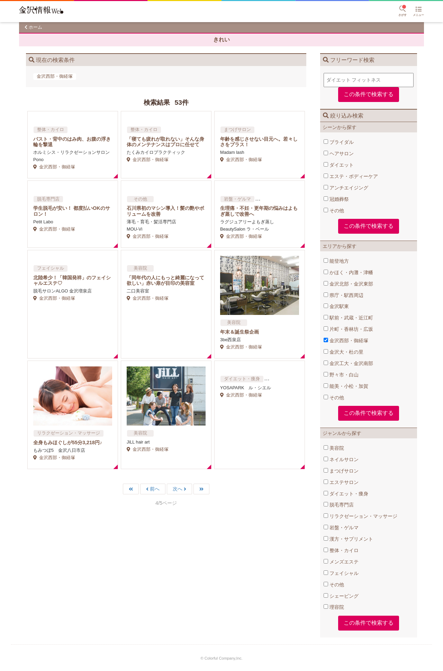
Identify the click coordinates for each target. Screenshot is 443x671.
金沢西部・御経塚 (346, 340)
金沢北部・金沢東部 (348, 284)
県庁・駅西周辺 (343, 295)
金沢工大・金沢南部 (348, 363)
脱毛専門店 (339, 504)
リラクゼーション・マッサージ (360, 516)
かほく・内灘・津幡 (348, 272)
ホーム (35, 27)
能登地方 (336, 261)
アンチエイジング (346, 187)
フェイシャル (341, 573)
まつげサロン (341, 471)
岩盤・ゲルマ (341, 527)
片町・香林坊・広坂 (348, 329)
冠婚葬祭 (336, 199)
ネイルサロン (341, 459)
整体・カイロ (341, 550)
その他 (334, 210)
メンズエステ (341, 562)
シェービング (341, 596)
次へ (177, 489)
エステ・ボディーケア (351, 176)
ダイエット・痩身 (346, 493)
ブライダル (339, 142)
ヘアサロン (339, 153)
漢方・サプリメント (348, 539)
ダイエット (339, 165)
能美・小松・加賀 (346, 386)
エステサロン (341, 482)
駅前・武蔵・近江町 (348, 317)
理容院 (334, 607)
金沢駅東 (336, 306)
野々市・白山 (341, 375)
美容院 (334, 448)
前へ (155, 489)
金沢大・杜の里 (343, 352)
